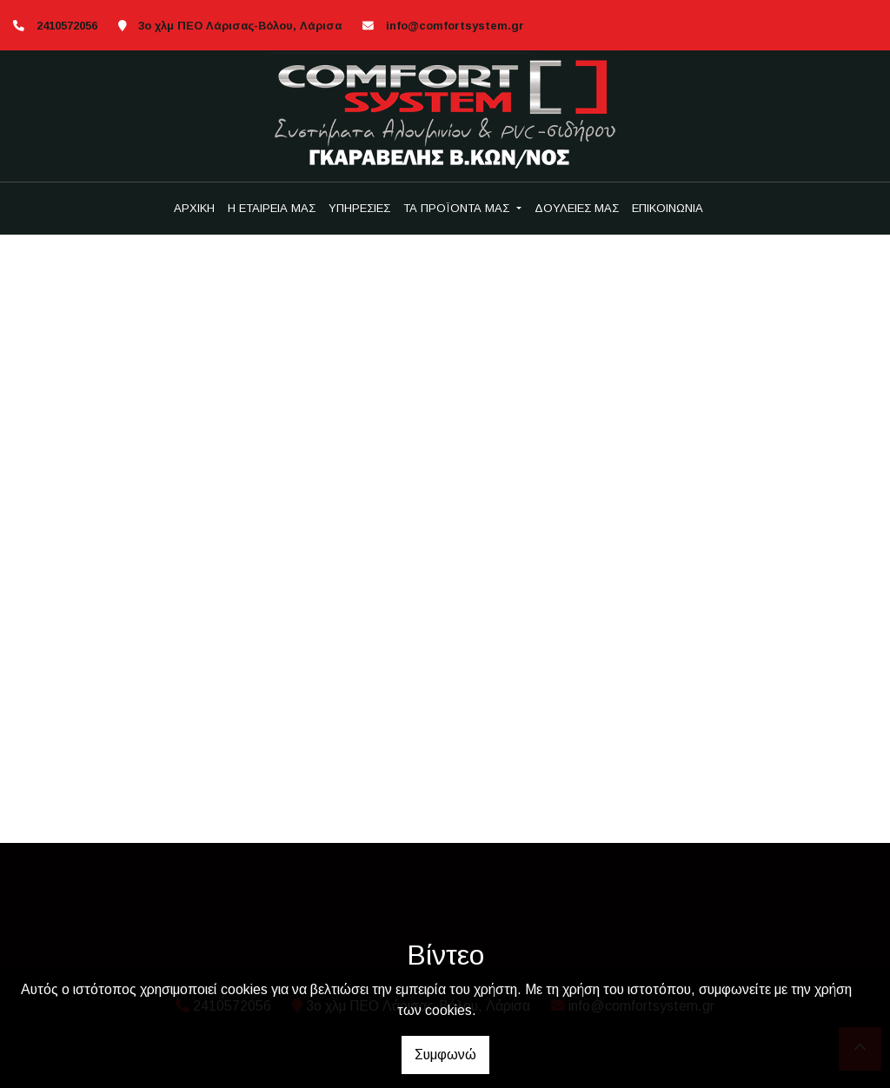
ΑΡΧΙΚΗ (194, 208)
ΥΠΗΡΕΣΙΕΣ (359, 208)
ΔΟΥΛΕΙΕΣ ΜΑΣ (577, 208)
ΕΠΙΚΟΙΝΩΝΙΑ (667, 208)
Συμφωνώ (445, 1054)
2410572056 (67, 25)
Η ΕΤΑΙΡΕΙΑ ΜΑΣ (271, 208)
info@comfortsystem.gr (455, 25)
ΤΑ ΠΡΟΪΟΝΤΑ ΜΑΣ (458, 208)
